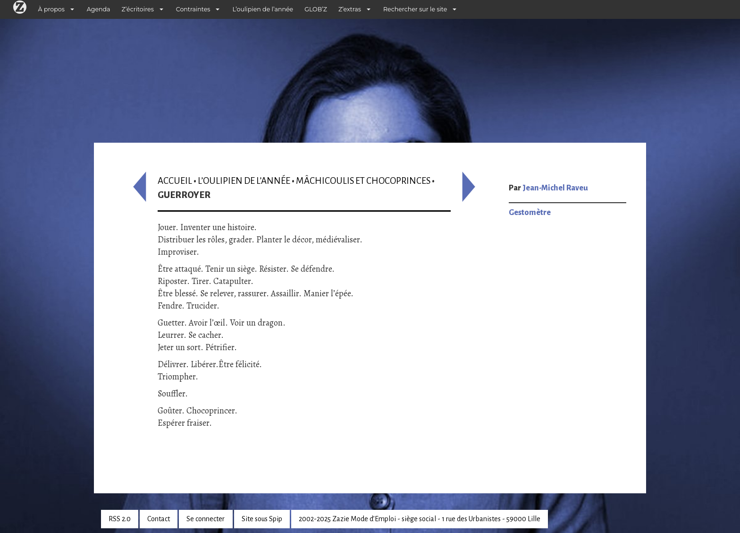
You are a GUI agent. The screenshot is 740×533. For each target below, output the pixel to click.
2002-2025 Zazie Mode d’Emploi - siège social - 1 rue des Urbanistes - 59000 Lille (419, 519)
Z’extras (349, 9)
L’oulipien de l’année (262, 9)
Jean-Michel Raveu (555, 188)
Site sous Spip (262, 519)
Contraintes (193, 9)
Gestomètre (530, 212)
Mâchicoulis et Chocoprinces (363, 181)
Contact (158, 519)
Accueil (175, 181)
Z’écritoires (138, 9)
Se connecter (205, 519)
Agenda (98, 9)
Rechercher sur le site (415, 9)
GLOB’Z (315, 9)
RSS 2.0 (120, 519)
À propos (51, 9)
